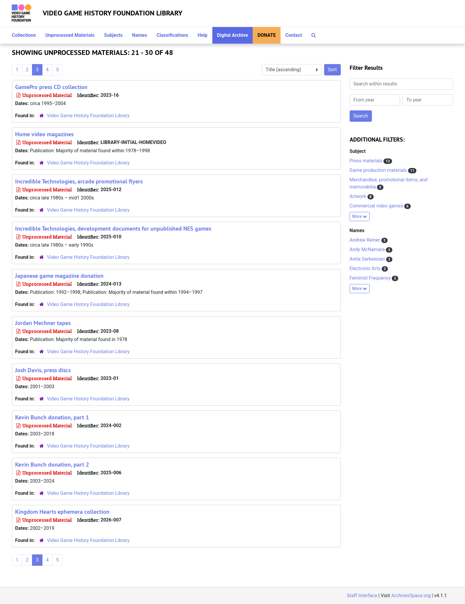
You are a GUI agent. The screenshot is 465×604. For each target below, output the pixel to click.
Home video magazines (44, 134)
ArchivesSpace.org (411, 595)
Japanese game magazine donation (59, 276)
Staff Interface (362, 595)
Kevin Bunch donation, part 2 (52, 464)
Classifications (172, 35)
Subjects (113, 35)
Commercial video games (377, 206)
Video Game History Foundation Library (112, 13)
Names (139, 35)
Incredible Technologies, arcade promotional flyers (79, 181)
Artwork (358, 196)
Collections (24, 35)
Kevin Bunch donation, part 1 (52, 417)
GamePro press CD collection (51, 87)
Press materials (367, 161)
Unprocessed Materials (70, 35)
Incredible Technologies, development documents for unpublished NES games (113, 228)
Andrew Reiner (365, 240)
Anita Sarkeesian (368, 259)
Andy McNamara (368, 249)
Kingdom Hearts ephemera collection (62, 512)
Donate (266, 35)
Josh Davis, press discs (43, 370)
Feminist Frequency (371, 278)
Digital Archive (232, 35)
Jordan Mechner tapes (43, 323)
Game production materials (379, 170)
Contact (293, 35)
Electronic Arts (366, 268)
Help (202, 35)
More (359, 216)
